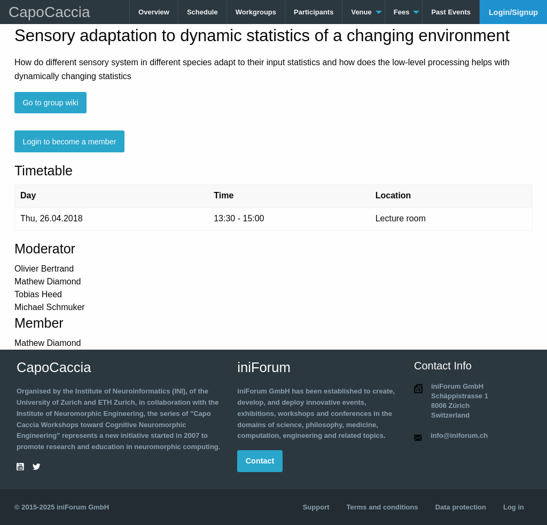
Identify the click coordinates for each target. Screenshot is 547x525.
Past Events (451, 12)
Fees (402, 12)
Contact (260, 461)
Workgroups (256, 12)
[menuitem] (154, 12)
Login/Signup (513, 12)
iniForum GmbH (83, 507)
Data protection (460, 507)
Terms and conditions (382, 507)
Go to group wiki (50, 102)
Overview (153, 12)
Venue (361, 12)
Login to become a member (69, 141)
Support (316, 507)
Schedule (202, 12)
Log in (513, 507)
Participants (313, 12)
